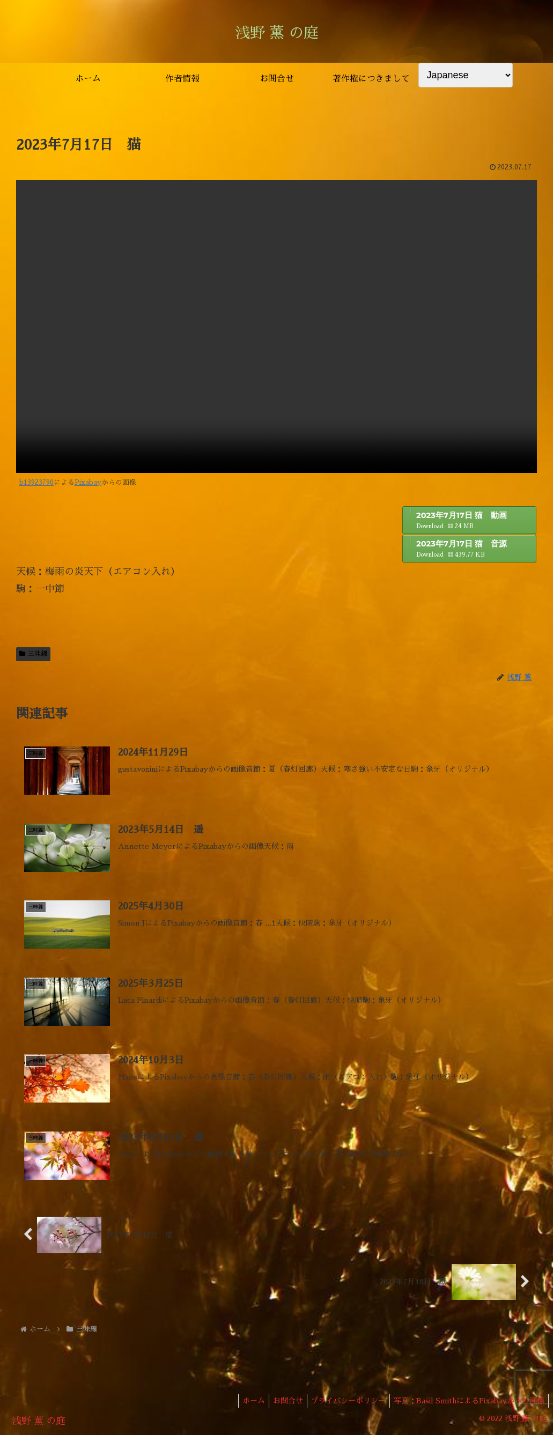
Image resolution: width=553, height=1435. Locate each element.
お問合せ (279, 1401)
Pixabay (88, 482)
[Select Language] (465, 75)
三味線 (33, 653)
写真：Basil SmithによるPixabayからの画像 (467, 1401)
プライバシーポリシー (343, 1401)
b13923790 (36, 482)
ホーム (242, 1401)
